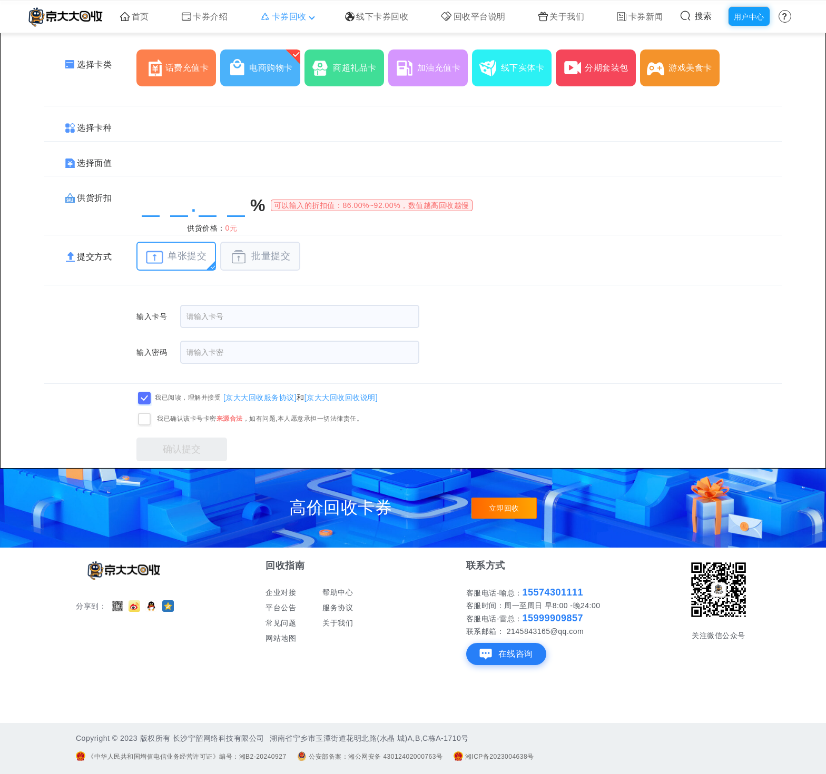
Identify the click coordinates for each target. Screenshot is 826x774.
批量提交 (260, 257)
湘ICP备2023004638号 (494, 756)
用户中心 (749, 17)
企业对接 (281, 592)
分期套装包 (599, 63)
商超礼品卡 (347, 63)
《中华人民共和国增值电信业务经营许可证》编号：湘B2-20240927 (181, 756)
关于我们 (561, 16)
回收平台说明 (473, 16)
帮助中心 (337, 592)
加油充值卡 (432, 63)
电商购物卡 (264, 63)
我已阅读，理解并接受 (188, 397)
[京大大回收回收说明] (341, 397)
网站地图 (281, 638)
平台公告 (281, 607)
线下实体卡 (515, 63)
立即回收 (504, 508)
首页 (134, 16)
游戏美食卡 (683, 63)
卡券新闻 (640, 16)
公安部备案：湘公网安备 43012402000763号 (369, 756)
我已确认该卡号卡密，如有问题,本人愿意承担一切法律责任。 (260, 418)
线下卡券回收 (377, 16)
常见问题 (281, 623)
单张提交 (176, 257)
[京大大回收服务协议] (260, 397)
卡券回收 (286, 16)
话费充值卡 (180, 63)
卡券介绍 (205, 16)
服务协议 (337, 607)
